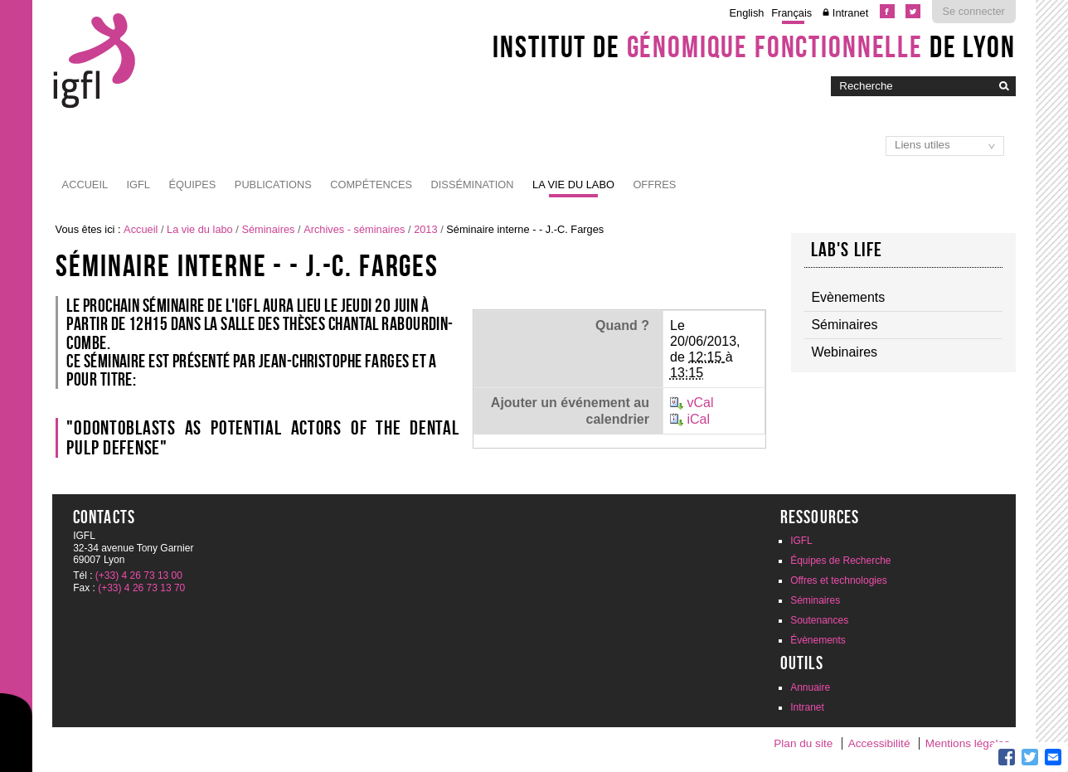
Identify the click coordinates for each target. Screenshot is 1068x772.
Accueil (85, 184)
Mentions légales (967, 743)
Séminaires (267, 229)
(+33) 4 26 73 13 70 (141, 588)
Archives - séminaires (354, 229)
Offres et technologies (838, 580)
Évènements (818, 640)
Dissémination (472, 184)
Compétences (371, 184)
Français (791, 13)
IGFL (138, 184)
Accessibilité (879, 743)
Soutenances (819, 620)
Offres (654, 184)
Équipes (192, 184)
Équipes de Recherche (840, 560)
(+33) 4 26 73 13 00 (138, 575)
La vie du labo (573, 184)
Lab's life (847, 249)
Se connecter (973, 11)
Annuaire (810, 687)
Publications (273, 184)
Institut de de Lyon (754, 46)
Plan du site (803, 743)
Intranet (850, 13)
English (746, 13)
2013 (425, 229)
